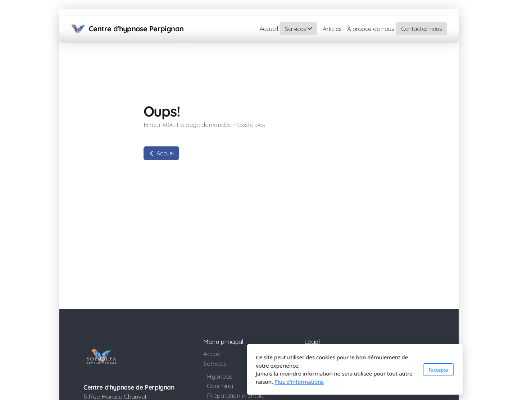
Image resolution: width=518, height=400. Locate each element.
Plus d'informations (203, 381)
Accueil (161, 153)
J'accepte (342, 370)
